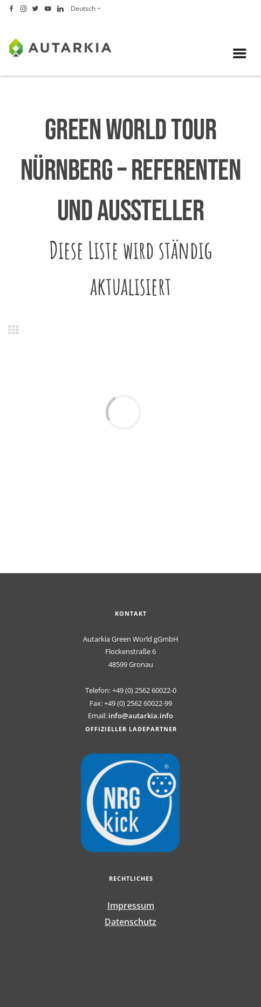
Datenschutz (130, 922)
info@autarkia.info (140, 715)
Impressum (130, 905)
